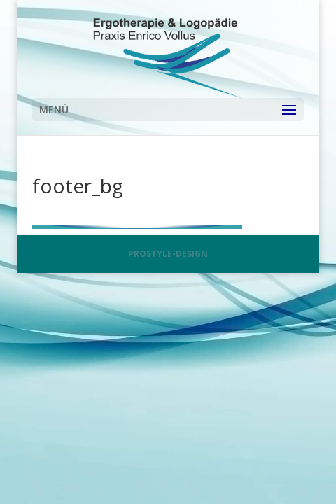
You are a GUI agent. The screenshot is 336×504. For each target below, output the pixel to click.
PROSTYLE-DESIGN (168, 254)
